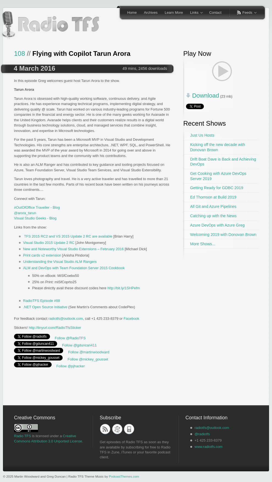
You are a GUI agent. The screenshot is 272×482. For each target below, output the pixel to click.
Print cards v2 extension (42, 255)
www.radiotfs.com (209, 447)
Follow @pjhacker (70, 366)
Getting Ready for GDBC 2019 (216, 188)
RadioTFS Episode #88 (41, 301)
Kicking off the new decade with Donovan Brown (217, 147)
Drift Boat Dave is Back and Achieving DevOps (223, 162)
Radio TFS (22, 436)
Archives (151, 12)
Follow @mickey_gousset (88, 359)
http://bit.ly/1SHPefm (123, 288)
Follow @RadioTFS (70, 338)
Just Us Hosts (202, 135)
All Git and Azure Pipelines (213, 206)
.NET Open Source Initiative (45, 307)
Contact (215, 12)
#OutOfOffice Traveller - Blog (37, 207)
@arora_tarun (25, 213)
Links (195, 12)
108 (19, 53)
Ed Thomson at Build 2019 (213, 197)
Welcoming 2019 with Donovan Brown (223, 234)
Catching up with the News (213, 216)
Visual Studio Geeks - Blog (35, 218)
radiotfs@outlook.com (65, 318)
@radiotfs (202, 434)
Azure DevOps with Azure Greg (217, 225)
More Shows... (202, 244)
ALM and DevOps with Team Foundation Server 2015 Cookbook (74, 268)
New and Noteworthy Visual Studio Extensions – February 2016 (73, 249)
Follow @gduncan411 (79, 345)
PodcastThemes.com (124, 476)
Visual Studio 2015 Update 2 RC (48, 243)
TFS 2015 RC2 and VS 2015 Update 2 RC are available (68, 236)
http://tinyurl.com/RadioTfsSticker (55, 328)
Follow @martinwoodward (88, 352)
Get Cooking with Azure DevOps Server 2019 (218, 176)
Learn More (174, 12)
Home (132, 12)
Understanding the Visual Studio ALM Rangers (60, 262)
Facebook (131, 318)
